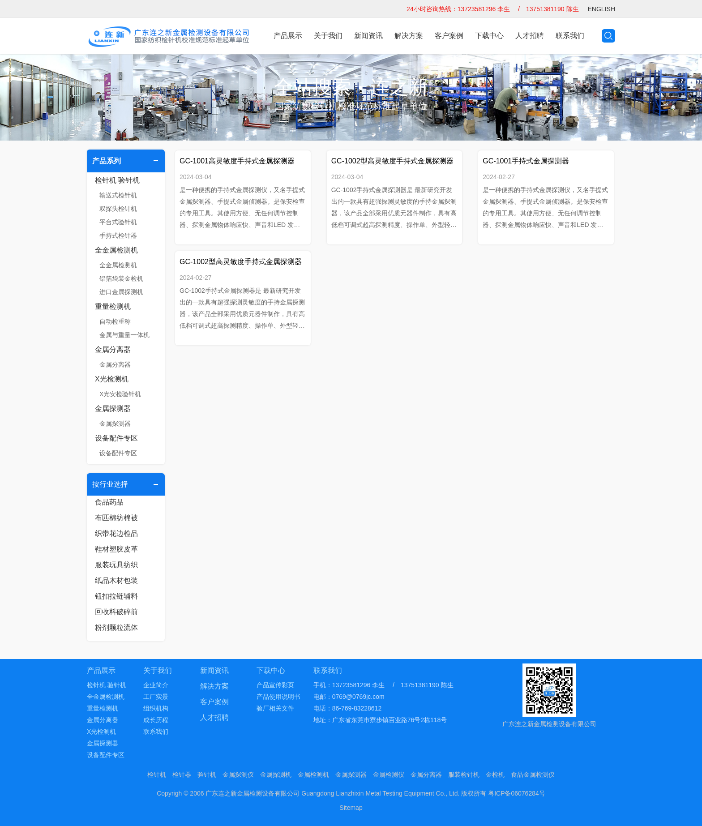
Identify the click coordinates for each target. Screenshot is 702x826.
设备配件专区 (116, 438)
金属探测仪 (238, 774)
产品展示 (288, 35)
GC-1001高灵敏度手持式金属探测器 (237, 161)
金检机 (495, 774)
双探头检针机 (118, 208)
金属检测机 (313, 774)
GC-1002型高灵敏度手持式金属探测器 (392, 161)
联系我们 (570, 35)
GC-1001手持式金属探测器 (526, 161)
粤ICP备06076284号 (516, 793)
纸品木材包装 (116, 580)
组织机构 (155, 708)
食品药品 (109, 502)
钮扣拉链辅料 (116, 596)
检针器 (181, 774)
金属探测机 (275, 774)
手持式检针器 (118, 235)
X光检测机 (111, 379)
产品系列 (106, 161)
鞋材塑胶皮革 (116, 549)
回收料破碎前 (116, 612)
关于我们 (328, 35)
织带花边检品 (116, 533)
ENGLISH (601, 9)
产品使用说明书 (278, 696)
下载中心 (489, 35)
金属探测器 (113, 408)
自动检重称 (115, 321)
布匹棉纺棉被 (116, 518)
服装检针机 (463, 774)
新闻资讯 (368, 35)
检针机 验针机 (117, 180)
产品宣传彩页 (275, 685)
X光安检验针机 (120, 394)
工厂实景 (155, 696)
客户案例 (449, 35)
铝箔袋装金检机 (121, 278)
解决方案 (408, 35)
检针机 (156, 774)
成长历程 (155, 719)
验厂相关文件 (275, 708)
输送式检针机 (118, 195)
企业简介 (155, 685)
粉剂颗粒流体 (116, 627)
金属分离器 (113, 349)
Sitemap (350, 807)
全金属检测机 (116, 250)
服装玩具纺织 (116, 565)
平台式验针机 (118, 222)
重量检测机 (113, 306)
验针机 (206, 774)
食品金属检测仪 (533, 774)
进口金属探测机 (121, 291)
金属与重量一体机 (124, 334)
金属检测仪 (388, 774)
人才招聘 (529, 35)
